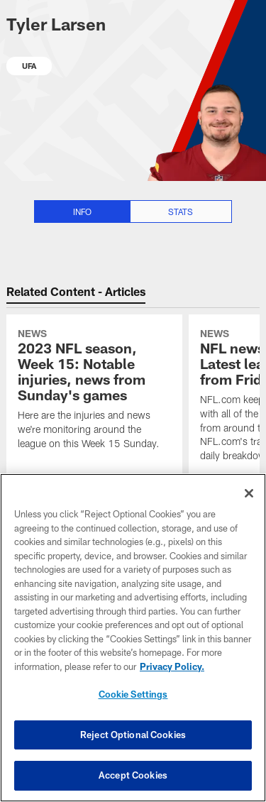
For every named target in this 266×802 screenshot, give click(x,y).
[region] (133, 637)
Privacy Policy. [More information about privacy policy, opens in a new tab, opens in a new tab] (172, 666)
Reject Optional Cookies (133, 734)
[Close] (249, 493)
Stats (180, 211)
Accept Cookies (133, 775)
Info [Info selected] (82, 211)
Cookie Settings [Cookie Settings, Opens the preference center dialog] (133, 694)
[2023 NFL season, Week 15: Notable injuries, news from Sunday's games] (94, 390)
